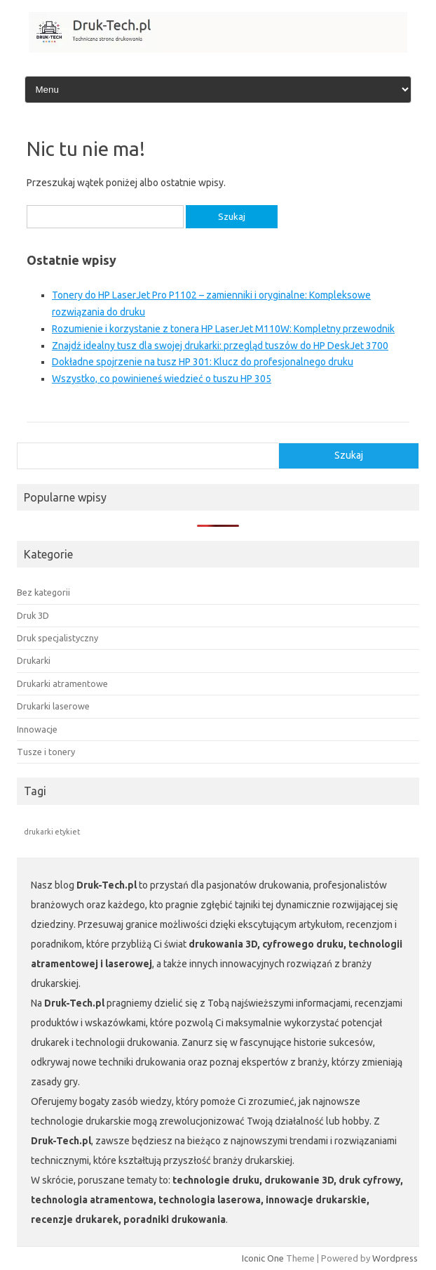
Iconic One (263, 1258)
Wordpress (395, 1258)
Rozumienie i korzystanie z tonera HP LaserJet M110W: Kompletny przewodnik (223, 328)
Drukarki (33, 660)
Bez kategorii (43, 592)
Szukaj (348, 455)
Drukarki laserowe (53, 706)
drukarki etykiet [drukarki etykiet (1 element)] (52, 831)
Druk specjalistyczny (57, 638)
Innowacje (37, 729)
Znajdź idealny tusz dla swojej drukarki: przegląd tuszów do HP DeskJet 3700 (220, 345)
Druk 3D (33, 615)
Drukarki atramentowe (62, 683)
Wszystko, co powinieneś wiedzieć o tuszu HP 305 (161, 378)
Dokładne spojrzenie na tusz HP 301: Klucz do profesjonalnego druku (202, 361)
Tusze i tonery (46, 752)
